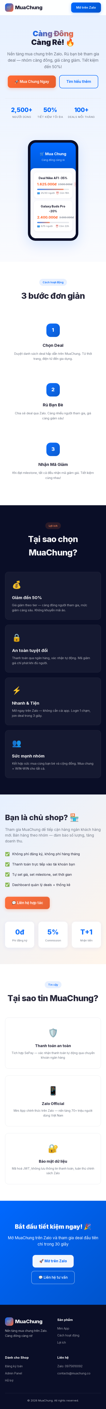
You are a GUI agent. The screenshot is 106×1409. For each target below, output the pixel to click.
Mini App (63, 1328)
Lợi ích (61, 1342)
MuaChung (24, 7)
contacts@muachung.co (73, 1373)
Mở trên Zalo (86, 7)
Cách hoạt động (68, 1335)
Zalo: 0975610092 (69, 1366)
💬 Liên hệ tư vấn (53, 1278)
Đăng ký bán (14, 1366)
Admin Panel (13, 1373)
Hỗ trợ (9, 1380)
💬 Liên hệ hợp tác (27, 904)
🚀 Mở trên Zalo (53, 1262)
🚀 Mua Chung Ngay (31, 81)
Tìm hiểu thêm (78, 81)
